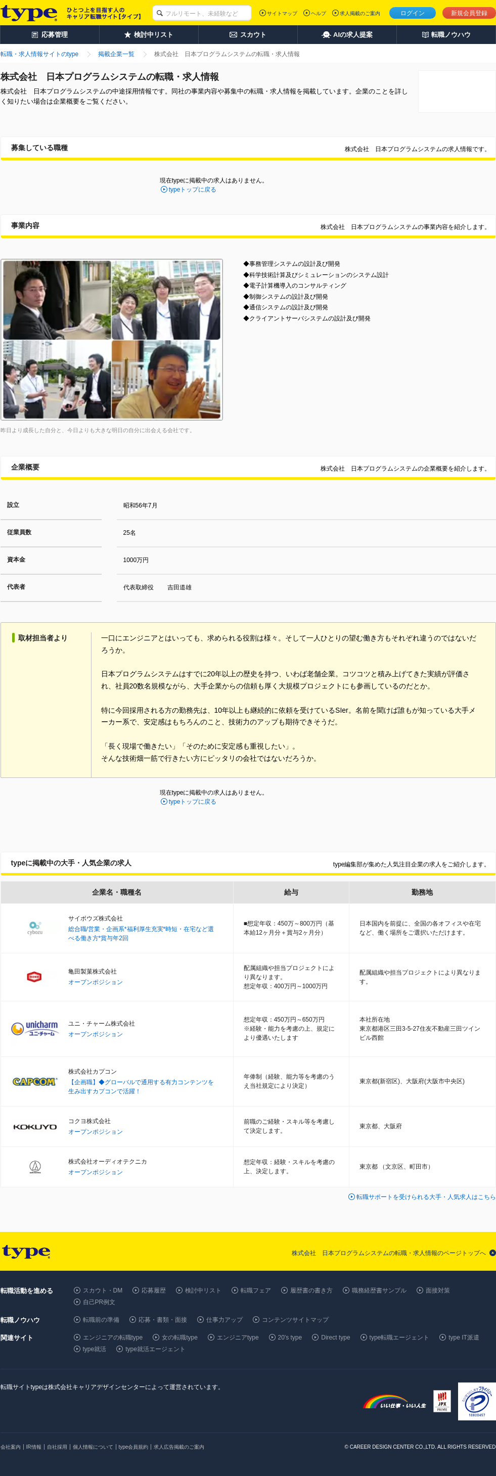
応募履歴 (154, 1290)
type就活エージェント (155, 1349)
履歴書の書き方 (311, 1290)
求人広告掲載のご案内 (179, 1447)
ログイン (412, 13)
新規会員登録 (469, 13)
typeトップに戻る (193, 189)
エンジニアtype (238, 1337)
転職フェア (256, 1290)
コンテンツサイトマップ (295, 1319)
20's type (290, 1337)
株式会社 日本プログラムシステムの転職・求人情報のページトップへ (389, 1253)
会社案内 (11, 1447)
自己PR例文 (99, 1302)
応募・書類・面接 (163, 1319)
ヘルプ (318, 13)
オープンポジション (95, 982)
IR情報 (33, 1447)
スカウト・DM (103, 1290)
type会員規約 (134, 1447)
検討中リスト (203, 1290)
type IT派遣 (463, 1337)
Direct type (335, 1337)
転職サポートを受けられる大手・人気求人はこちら (426, 1197)
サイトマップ (282, 13)
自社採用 (57, 1447)
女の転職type (180, 1337)
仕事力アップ (224, 1319)
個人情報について (93, 1447)
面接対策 (438, 1290)
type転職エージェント (400, 1337)
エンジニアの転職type (113, 1337)
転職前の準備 (101, 1319)
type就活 (95, 1349)
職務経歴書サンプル (379, 1290)
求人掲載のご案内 (360, 13)
